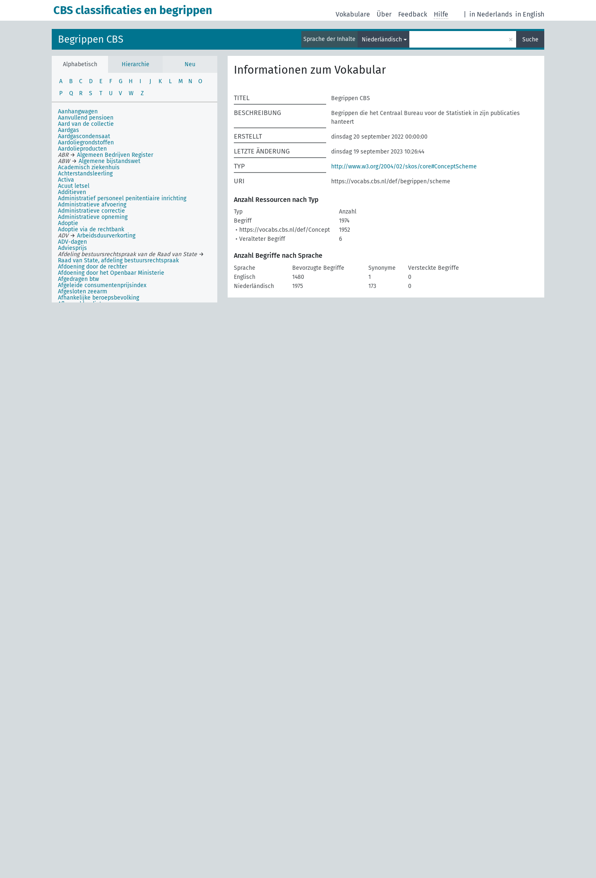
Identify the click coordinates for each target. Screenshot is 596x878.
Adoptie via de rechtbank (91, 229)
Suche (530, 39)
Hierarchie (135, 64)
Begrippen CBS (90, 39)
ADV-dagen (72, 241)
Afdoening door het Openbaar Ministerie (111, 272)
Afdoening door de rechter (92, 266)
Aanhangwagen (78, 111)
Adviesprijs (72, 248)
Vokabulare (353, 14)
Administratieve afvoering (92, 204)
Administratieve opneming (92, 217)
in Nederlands (490, 14)
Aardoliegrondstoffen (86, 142)
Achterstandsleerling (85, 173)
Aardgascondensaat (84, 136)
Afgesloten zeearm (82, 291)
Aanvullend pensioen (85, 117)
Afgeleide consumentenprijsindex (102, 285)
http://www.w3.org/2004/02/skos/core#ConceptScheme (404, 166)
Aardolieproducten (82, 148)
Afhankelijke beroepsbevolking (98, 297)
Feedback (412, 14)
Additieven (72, 192)
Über (384, 14)
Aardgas (68, 130)
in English (529, 14)
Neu (190, 64)
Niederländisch (382, 39)
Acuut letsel (73, 186)
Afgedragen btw (78, 279)
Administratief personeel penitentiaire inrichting (122, 198)
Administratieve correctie (91, 210)
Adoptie (68, 223)
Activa (66, 179)
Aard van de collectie (86, 123)
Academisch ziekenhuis (89, 167)
